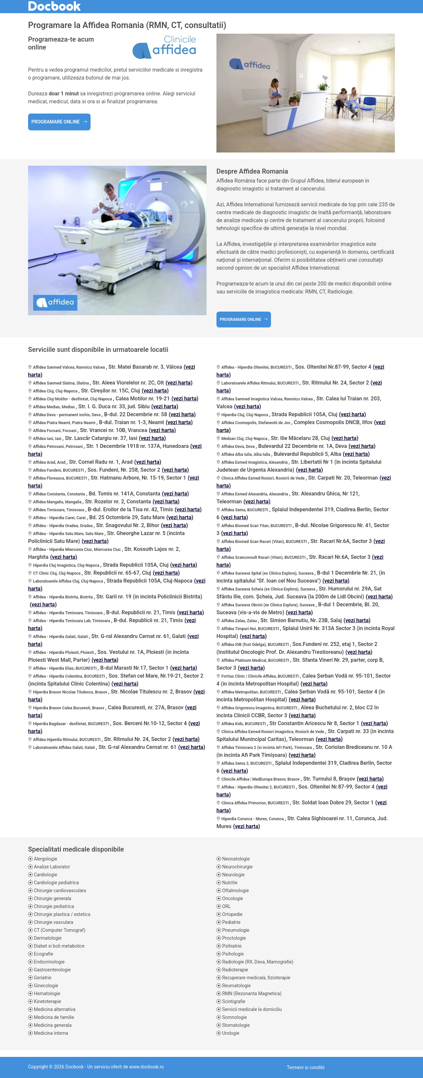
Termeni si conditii (306, 1067)
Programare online (59, 121)
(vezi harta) (179, 383)
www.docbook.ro (146, 1066)
